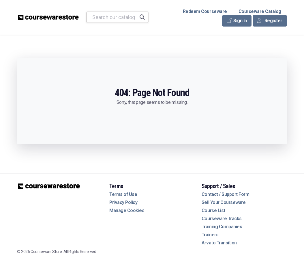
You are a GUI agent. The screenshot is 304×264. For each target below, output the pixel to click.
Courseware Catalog (260, 11)
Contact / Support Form (225, 194)
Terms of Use (123, 194)
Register (269, 20)
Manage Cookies (126, 210)
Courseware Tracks (222, 218)
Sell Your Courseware (223, 202)
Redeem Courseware (205, 11)
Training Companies (222, 226)
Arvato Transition (219, 243)
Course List (213, 210)
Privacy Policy (123, 202)
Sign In (237, 20)
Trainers (210, 234)
